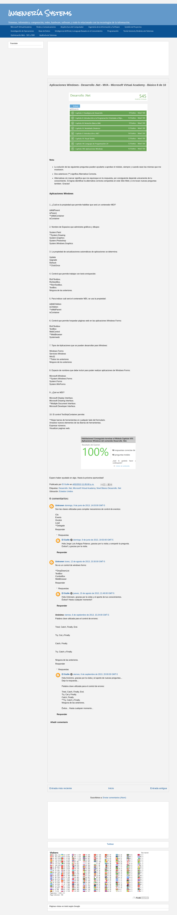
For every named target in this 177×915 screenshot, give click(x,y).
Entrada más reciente (60, 788)
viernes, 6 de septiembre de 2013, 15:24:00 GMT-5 (87, 615)
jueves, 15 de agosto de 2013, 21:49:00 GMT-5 (93, 593)
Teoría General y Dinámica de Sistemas (138, 31)
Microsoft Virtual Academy (21, 27)
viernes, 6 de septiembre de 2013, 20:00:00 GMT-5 (95, 674)
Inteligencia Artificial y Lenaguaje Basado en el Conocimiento (79, 31)
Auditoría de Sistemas (48, 35)
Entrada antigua (158, 788)
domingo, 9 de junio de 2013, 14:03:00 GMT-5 (85, 505)
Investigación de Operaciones (22, 31)
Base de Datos (44, 31)
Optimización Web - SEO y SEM (23, 35)
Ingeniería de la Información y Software (104, 27)
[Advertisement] (109, 57)
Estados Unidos (66, 491)
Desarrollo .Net (65, 488)
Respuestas (63, 535)
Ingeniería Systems (40, 13)
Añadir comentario (59, 722)
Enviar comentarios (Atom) (114, 798)
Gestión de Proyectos (133, 27)
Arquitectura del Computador (72, 27)
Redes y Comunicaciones (46, 27)
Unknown (59, 505)
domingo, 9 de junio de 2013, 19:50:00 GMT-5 (93, 540)
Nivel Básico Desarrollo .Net (109, 488)
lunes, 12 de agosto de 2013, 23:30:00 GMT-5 (85, 561)
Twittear (110, 844)
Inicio (111, 788)
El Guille (66, 540)
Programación (112, 31)
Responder (60, 529)
